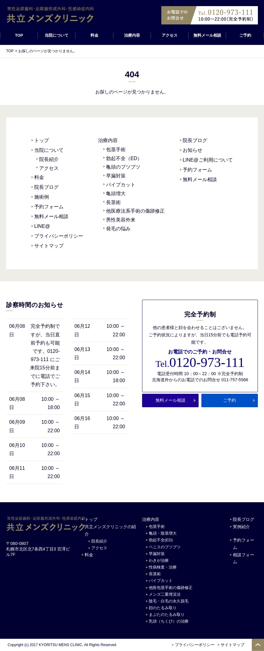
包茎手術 (116, 149)
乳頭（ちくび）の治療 (169, 621)
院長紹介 (49, 159)
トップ (41, 140)
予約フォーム (49, 206)
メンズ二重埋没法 (165, 594)
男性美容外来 (120, 219)
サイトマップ (49, 245)
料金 (94, 35)
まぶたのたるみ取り (167, 614)
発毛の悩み (118, 228)
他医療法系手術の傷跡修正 (135, 211)
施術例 (41, 196)
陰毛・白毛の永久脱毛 (169, 601)
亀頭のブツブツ (123, 167)
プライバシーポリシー (58, 236)
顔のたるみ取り (163, 607)
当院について (49, 150)
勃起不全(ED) (161, 540)
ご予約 (245, 35)
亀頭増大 (116, 193)
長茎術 (113, 202)
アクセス (170, 35)
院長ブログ (46, 187)
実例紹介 (241, 526)
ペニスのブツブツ (165, 547)
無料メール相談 (207, 35)
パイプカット (120, 184)
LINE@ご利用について (208, 160)
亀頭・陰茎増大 (163, 533)
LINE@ (42, 226)
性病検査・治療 (163, 567)
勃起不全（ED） (124, 158)
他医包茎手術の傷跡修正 (171, 587)
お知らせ (192, 150)
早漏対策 (116, 175)
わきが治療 (159, 560)
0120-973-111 (200, 362)
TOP (19, 35)
